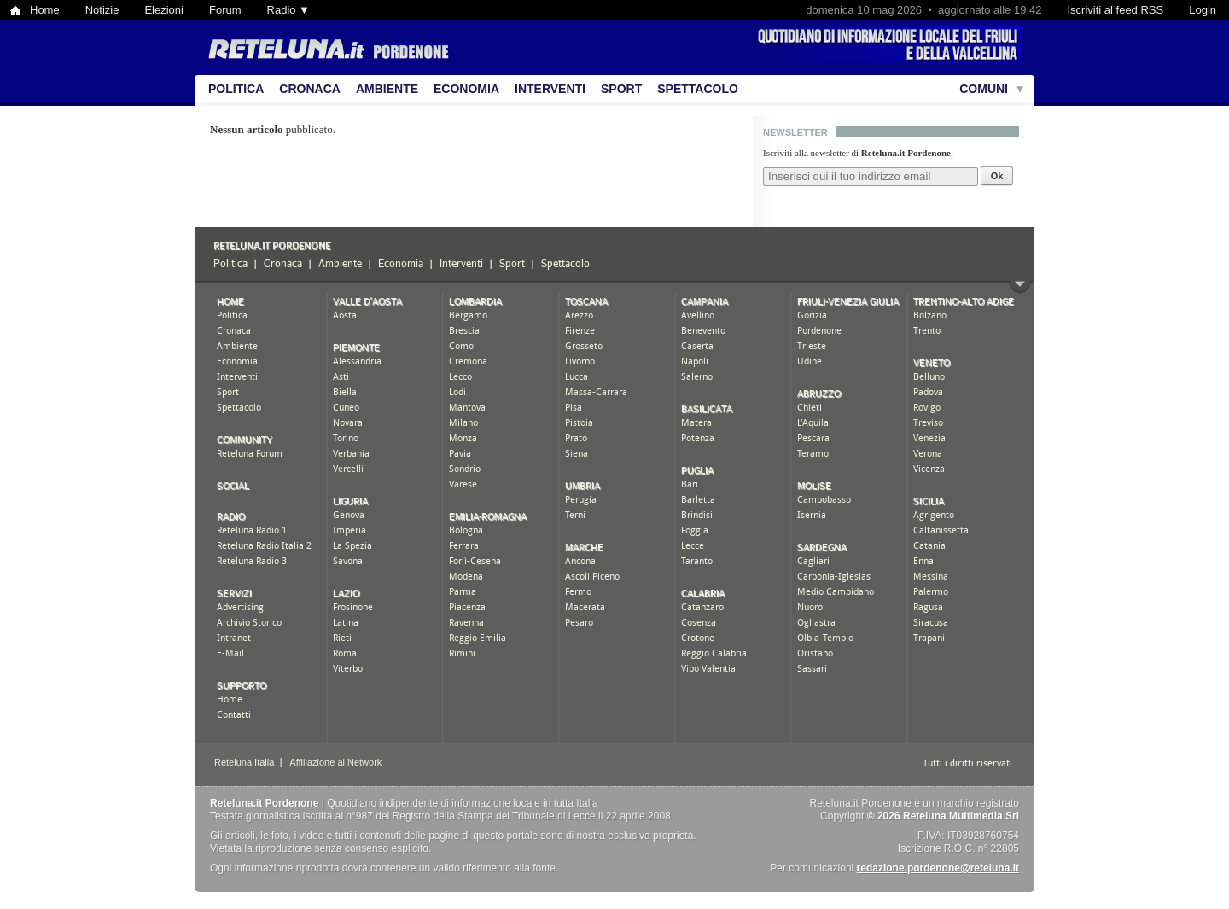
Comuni (983, 89)
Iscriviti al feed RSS (1115, 9)
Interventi (550, 89)
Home (45, 9)
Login (1202, 9)
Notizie (102, 9)
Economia (466, 89)
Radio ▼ (288, 9)
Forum (225, 9)
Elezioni (163, 9)
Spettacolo (697, 89)
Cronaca (310, 89)
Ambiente (387, 89)
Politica (236, 89)
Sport (621, 89)
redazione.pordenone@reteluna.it (938, 868)
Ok (997, 176)
